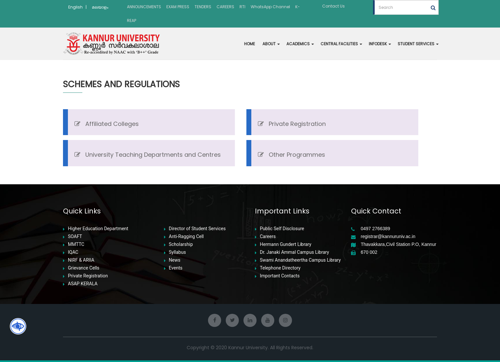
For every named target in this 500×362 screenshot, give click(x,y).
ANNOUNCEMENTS (144, 7)
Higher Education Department (98, 228)
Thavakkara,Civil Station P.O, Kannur (398, 244)
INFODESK (380, 44)
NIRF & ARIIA (81, 260)
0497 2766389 (375, 228)
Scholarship (181, 244)
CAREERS (225, 7)
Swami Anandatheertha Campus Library (300, 260)
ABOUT (271, 44)
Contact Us (333, 6)
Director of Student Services (197, 228)
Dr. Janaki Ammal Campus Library (294, 252)
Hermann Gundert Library (285, 244)
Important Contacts (280, 276)
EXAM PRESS (177, 7)
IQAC (73, 252)
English (75, 7)
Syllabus (177, 252)
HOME (249, 44)
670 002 (369, 252)
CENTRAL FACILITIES (341, 44)
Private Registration (88, 276)
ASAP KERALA (82, 284)
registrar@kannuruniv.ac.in (388, 236)
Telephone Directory (280, 268)
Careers (268, 236)
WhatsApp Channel (270, 7)
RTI (242, 7)
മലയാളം (100, 7)
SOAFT (75, 236)
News (174, 260)
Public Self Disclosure (282, 228)
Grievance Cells (83, 268)
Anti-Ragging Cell (186, 236)
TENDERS (203, 7)
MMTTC (76, 244)
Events (175, 268)
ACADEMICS (300, 44)
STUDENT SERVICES (418, 44)
